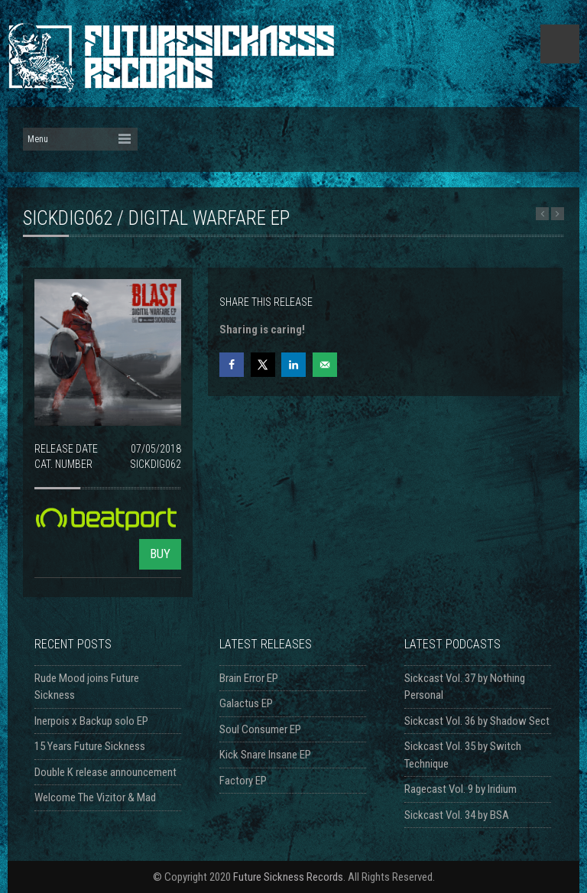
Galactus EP (246, 703)
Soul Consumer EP (260, 729)
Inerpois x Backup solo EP (91, 721)
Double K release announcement (105, 772)
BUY (160, 553)
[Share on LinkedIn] (293, 364)
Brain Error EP (248, 678)
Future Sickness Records (288, 877)
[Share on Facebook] (231, 364)
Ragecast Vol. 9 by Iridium (460, 789)
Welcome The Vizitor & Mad (95, 797)
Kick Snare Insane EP (265, 754)
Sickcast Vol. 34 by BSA (456, 815)
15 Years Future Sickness (89, 746)
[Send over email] (325, 364)
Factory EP (243, 780)
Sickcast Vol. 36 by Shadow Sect (477, 721)
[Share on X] (263, 364)
